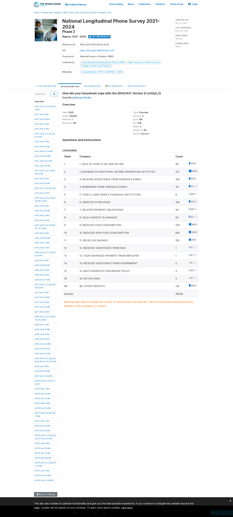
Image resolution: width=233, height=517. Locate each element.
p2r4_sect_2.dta (42, 215)
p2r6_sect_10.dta (42, 279)
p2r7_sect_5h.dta (42, 307)
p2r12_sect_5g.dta (43, 458)
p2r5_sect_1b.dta (42, 238)
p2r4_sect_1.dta (42, 206)
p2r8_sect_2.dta (42, 334)
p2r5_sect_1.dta (42, 233)
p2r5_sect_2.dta (42, 242)
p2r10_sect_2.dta (42, 398)
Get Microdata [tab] (114, 86)
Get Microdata (99, 36)
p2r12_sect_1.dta (42, 443)
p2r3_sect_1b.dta (42, 183)
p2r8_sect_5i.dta (42, 348)
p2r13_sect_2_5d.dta (44, 480)
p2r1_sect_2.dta (42, 124)
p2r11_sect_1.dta (42, 421)
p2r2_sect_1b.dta (42, 146)
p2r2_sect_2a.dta (43, 156)
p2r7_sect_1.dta (42, 292)
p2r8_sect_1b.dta (42, 329)
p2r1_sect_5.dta (42, 128)
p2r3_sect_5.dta (42, 193)
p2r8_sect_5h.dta (43, 344)
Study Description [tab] (46, 86)
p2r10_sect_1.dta (42, 388)
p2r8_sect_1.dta (42, 324)
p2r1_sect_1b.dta (42, 119)
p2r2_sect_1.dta (42, 141)
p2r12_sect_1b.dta (43, 448)
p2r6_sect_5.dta (42, 275)
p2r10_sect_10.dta (43, 408)
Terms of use (176, 4)
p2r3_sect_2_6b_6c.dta (45, 188)
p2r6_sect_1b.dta (42, 265)
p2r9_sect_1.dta (42, 366)
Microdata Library (75, 4)
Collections (145, 4)
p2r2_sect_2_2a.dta (44, 151)
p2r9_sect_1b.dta (42, 371)
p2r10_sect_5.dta (42, 403)
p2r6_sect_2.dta (42, 270)
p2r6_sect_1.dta (42, 260)
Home (36, 12)
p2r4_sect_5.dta (42, 220)
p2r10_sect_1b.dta (43, 393)
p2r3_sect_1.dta (42, 178)
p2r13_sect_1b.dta (43, 475)
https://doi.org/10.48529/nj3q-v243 (97, 50)
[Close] (230, 500)
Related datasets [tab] (137, 86)
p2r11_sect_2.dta (42, 430)
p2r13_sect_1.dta (42, 470)
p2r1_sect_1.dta (41, 114)
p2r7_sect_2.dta (42, 302)
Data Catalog (116, 4)
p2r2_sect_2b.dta (43, 165)
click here (126, 507)
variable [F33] (104, 12)
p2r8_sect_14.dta (42, 353)
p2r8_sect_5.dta (42, 339)
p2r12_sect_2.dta (42, 453)
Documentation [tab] (92, 86)
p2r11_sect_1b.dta (42, 425)
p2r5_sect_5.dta (42, 247)
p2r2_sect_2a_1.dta (43, 161)
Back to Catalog (46, 494)
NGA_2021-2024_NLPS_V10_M (82, 12)
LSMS (64, 12)
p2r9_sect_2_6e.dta (43, 376)
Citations (160, 4)
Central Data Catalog (50, 12)
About (131, 4)
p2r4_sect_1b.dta (42, 210)
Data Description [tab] (70, 86)
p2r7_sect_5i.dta (42, 311)
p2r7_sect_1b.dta (42, 297)
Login (193, 4)
